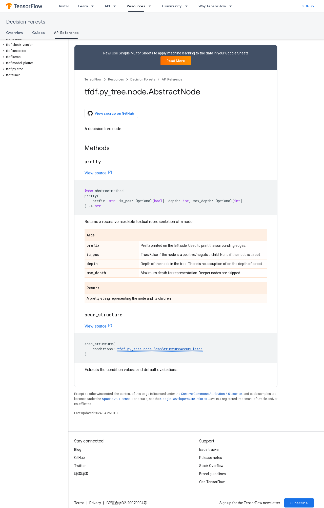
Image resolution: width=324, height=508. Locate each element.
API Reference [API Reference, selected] (66, 32)
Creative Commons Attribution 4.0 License (211, 394)
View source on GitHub (111, 113)
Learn (83, 6)
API (107, 6)
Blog (77, 450)
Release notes (210, 458)
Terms (79, 503)
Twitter (80, 466)
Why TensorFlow (212, 6)
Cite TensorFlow (212, 482)
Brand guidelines (212, 474)
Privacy (95, 503)
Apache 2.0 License (116, 399)
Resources (116, 79)
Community (172, 6)
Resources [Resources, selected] (136, 6)
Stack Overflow (211, 466)
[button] (33, 39)
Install (64, 6)
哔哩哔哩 (81, 474)
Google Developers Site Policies (183, 399)
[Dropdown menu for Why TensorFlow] (232, 6)
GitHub (307, 6)
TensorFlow (93, 79)
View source (96, 173)
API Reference (172, 79)
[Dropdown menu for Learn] (94, 6)
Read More (176, 60)
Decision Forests (25, 22)
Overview (14, 32)
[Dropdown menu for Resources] (151, 6)
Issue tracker (209, 450)
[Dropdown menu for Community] (188, 6)
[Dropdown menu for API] (116, 6)
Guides (38, 32)
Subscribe (299, 503)
